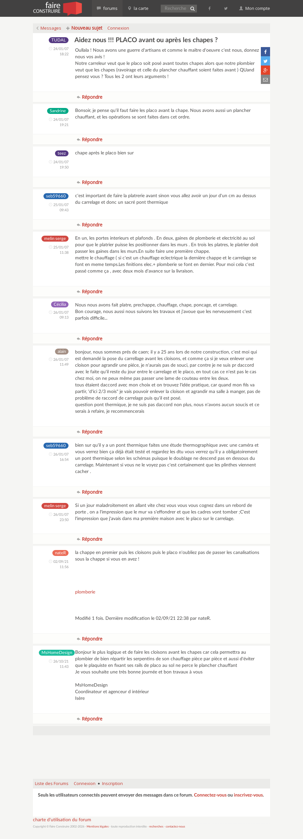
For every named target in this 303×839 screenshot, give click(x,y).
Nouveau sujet (84, 28)
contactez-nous (175, 826)
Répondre (89, 97)
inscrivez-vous (248, 795)
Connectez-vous (210, 795)
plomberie (85, 592)
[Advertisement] (153, 757)
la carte (138, 8)
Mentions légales (98, 826)
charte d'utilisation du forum (62, 820)
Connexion (118, 28)
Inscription (112, 783)
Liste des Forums (52, 783)
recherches (156, 826)
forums (107, 8)
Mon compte (254, 8)
